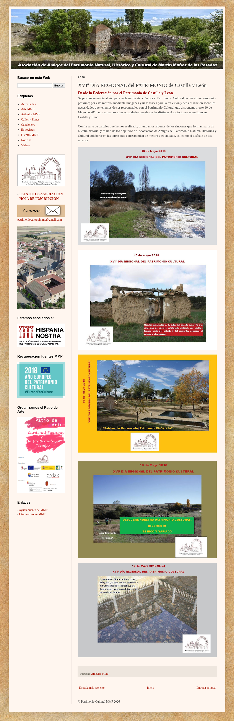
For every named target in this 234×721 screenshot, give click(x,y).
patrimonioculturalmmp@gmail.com (39, 219)
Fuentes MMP (30, 135)
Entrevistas (28, 129)
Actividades (28, 104)
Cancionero (28, 124)
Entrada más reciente (91, 687)
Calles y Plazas (30, 119)
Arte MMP (27, 109)
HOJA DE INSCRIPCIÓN (38, 198)
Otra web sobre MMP (32, 514)
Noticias (26, 140)
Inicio (150, 687)
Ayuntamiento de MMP (33, 510)
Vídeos (25, 145)
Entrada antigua (206, 687)
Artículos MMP (99, 673)
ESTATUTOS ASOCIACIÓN (41, 194)
